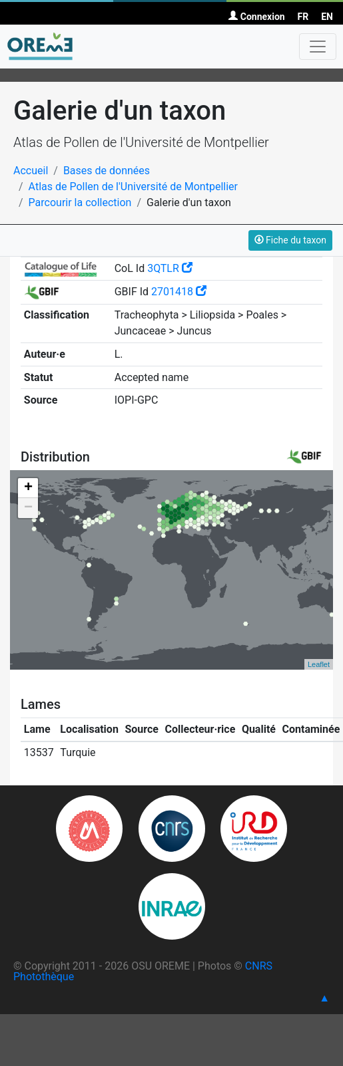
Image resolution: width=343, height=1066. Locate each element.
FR (303, 16)
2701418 (178, 291)
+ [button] (28, 488)
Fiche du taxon (290, 240)
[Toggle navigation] (317, 46)
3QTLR (169, 268)
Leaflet (319, 664)
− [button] (28, 508)
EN (327, 16)
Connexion (256, 16)
